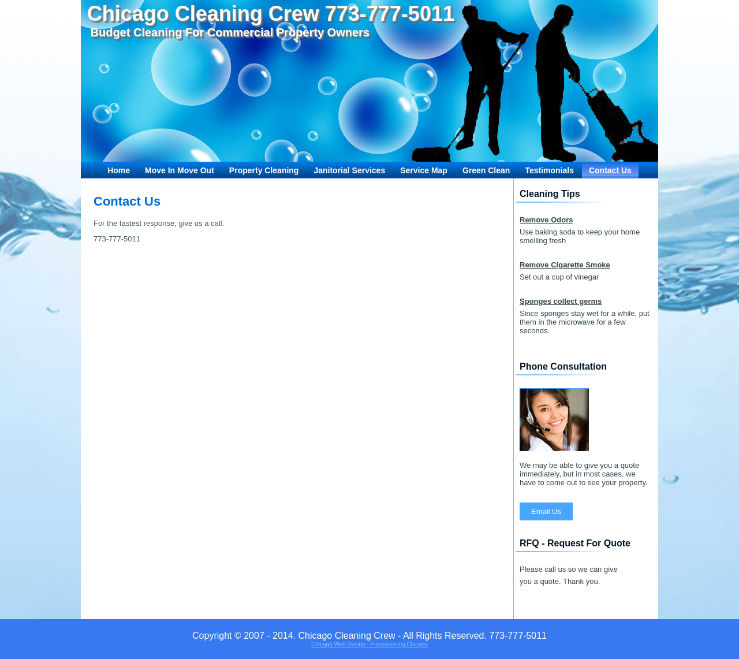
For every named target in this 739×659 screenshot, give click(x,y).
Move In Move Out (179, 170)
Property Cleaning (264, 170)
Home (118, 170)
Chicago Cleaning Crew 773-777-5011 (270, 13)
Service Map (423, 170)
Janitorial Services (349, 170)
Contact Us (610, 170)
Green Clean (486, 170)
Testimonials (549, 170)
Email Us (546, 511)
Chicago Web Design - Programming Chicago (369, 644)
